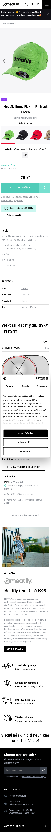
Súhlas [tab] (9, 386)
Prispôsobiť (25, 442)
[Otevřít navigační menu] (46, 4)
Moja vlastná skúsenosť (23, 467)
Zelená (24, 289)
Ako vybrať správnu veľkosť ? (33, 149)
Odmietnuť (25, 451)
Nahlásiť (8, 489)
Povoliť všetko (25, 433)
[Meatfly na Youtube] (13, 741)
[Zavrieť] (48, 14)
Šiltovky (9, 24)
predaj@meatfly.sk (18, 796)
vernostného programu (12, 201)
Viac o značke (15, 649)
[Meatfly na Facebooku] (21, 741)
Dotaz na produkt (11, 215)
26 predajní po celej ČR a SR (20, 810)
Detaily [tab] (25, 386)
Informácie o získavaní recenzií (25, 516)
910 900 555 (15, 802)
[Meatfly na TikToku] (37, 741)
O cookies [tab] (42, 386)
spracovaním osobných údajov (34, 777)
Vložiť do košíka (20, 188)
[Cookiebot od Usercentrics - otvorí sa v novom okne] (36, 378)
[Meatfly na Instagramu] (29, 741)
